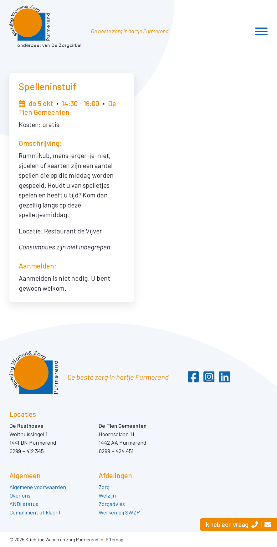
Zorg (105, 486)
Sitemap (114, 539)
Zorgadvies (112, 503)
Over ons (19, 495)
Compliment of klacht (35, 512)
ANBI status (23, 503)
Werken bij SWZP (119, 512)
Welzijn (107, 495)
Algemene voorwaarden (37, 486)
